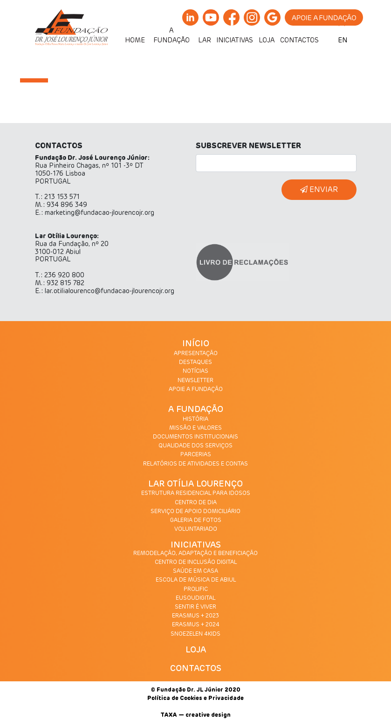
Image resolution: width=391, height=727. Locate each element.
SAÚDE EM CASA (195, 571)
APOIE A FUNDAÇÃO (196, 389)
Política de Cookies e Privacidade (195, 698)
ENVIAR (319, 189)
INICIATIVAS (196, 545)
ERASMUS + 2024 (196, 625)
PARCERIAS (195, 455)
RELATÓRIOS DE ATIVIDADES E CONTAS (195, 464)
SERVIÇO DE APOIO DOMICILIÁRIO (195, 511)
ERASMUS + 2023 (195, 616)
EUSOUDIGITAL (195, 598)
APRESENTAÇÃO (196, 354)
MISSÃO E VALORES (195, 428)
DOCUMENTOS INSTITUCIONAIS (195, 437)
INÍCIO (195, 344)
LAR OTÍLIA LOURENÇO (195, 484)
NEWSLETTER (195, 381)
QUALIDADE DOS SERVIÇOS (195, 446)
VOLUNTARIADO (195, 529)
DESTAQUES (195, 362)
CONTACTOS (195, 669)
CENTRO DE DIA (196, 503)
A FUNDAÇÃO (195, 409)
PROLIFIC (196, 589)
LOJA (195, 650)
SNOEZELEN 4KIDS (195, 634)
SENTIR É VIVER (195, 607)
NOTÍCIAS (195, 371)
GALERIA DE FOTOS (195, 520)
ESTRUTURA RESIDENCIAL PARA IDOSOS (195, 493)
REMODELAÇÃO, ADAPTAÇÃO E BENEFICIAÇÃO (195, 553)
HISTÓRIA (195, 419)
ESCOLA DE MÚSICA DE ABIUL (196, 580)
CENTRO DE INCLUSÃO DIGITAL (196, 562)
